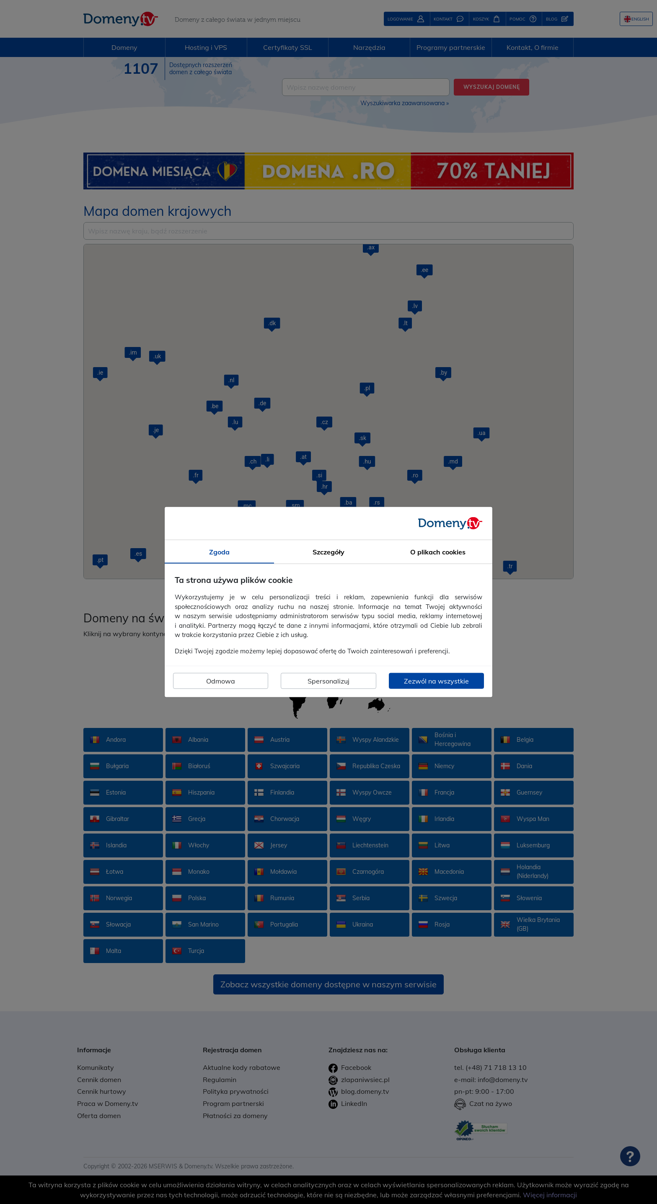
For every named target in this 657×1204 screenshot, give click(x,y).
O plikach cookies (438, 551)
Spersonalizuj (328, 681)
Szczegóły (328, 551)
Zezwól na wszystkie (436, 681)
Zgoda (219, 551)
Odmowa (220, 681)
